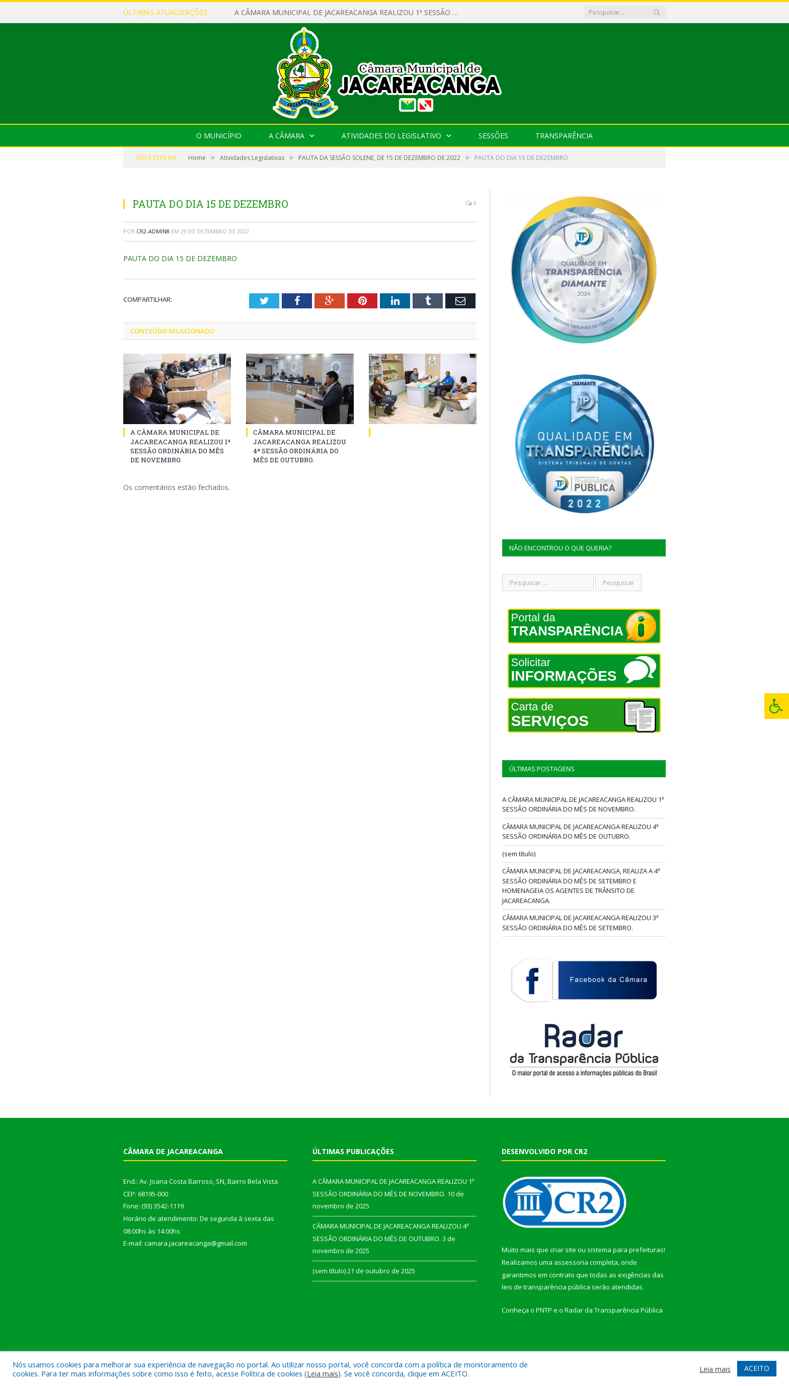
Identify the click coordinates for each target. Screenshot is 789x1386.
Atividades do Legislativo (391, 135)
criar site (563, 1249)
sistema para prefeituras (625, 1249)
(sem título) (518, 853)
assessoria (571, 1262)
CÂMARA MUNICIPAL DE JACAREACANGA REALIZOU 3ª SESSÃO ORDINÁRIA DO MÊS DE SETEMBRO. (580, 922)
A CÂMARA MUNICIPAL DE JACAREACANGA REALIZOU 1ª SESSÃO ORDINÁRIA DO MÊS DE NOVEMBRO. (350, 12)
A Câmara (286, 135)
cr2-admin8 (153, 231)
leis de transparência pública (546, 1286)
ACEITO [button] (756, 1368)
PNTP (544, 1310)
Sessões (493, 135)
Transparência (564, 135)
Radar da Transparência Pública (614, 1310)
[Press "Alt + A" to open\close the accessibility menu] (776, 706)
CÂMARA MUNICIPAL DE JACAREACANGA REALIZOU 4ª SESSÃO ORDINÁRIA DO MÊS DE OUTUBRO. (299, 446)
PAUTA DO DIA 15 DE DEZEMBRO (180, 258)
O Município (219, 135)
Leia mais (322, 1373)
